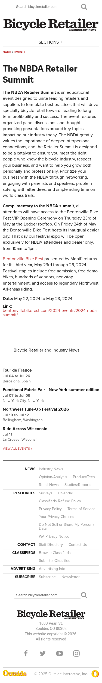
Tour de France (17, 370)
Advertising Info (52, 568)
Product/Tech (84, 477)
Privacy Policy (50, 509)
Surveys (45, 493)
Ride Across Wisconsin (25, 428)
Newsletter (70, 577)
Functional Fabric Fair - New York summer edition (51, 389)
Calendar (65, 493)
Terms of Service (81, 509)
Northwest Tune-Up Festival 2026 (36, 409)
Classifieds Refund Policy (60, 501)
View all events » (17, 448)
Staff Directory (51, 544)
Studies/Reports (77, 484)
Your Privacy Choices (56, 516)
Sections (51, 42)
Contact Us (78, 544)
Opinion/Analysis (53, 477)
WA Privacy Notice (54, 536)
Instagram (76, 653)
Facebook (26, 653)
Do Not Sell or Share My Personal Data (67, 526)
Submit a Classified (54, 560)
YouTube (59, 653)
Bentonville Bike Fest (23, 259)
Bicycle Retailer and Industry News (46, 350)
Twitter (42, 653)
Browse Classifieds (55, 552)
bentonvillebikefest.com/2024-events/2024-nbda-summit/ (50, 313)
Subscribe (47, 577)
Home (7, 52)
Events (20, 52)
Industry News (51, 469)
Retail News (49, 484)
